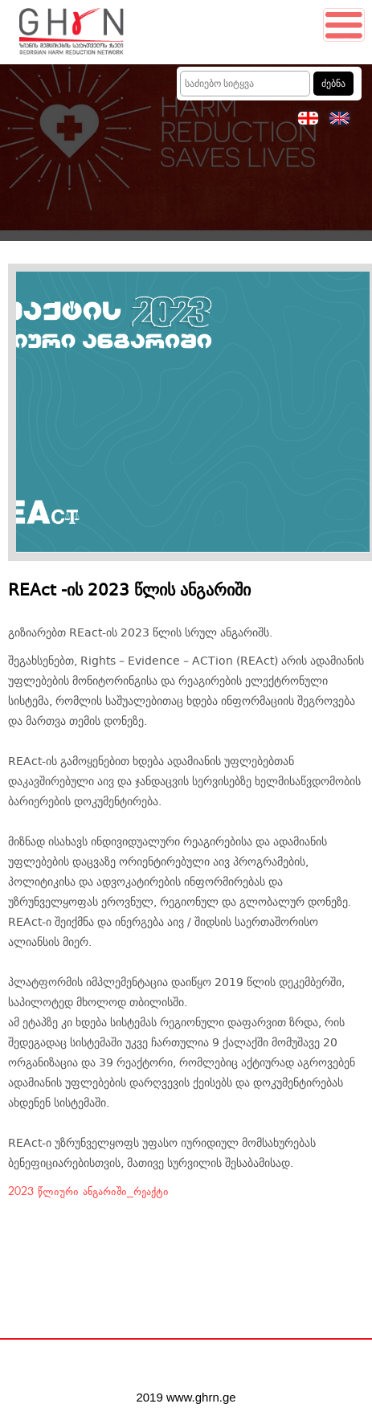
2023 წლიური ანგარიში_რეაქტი (88, 1191)
